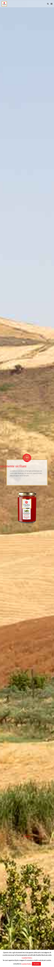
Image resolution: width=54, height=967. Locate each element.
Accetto (36, 964)
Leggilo (27, 922)
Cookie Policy (27, 958)
